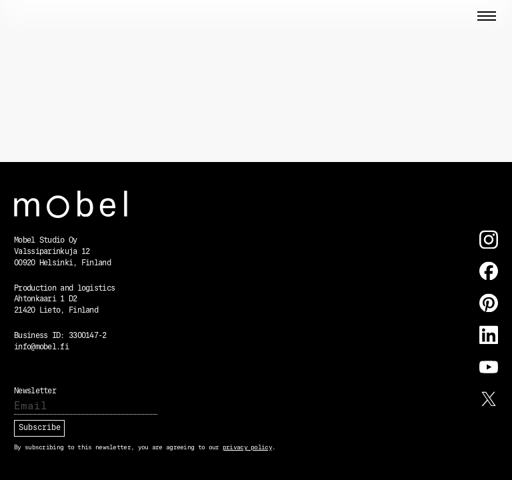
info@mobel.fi (41, 347)
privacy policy (247, 448)
